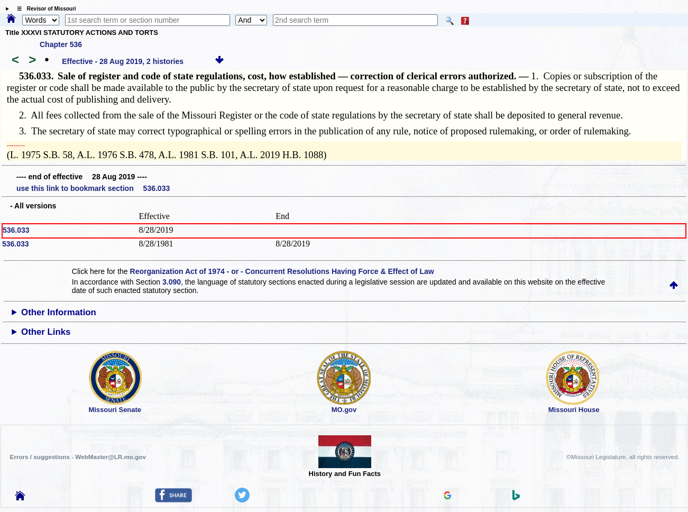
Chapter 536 (61, 44)
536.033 (16, 230)
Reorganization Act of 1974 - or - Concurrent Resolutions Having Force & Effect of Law (282, 271)
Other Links (45, 332)
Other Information (58, 312)
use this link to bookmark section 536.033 (93, 188)
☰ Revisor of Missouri (44, 9)
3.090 (171, 282)
